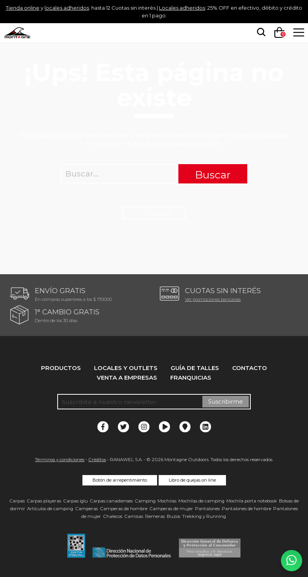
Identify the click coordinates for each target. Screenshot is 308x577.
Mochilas (166, 501)
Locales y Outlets (125, 368)
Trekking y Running (204, 516)
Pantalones (207, 508)
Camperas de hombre (123, 508)
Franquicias (190, 377)
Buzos (173, 516)
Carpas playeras (44, 501)
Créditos (97, 459)
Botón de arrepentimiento (119, 480)
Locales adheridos (212, 7)
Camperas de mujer (171, 508)
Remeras (155, 516)
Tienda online (24, 7)
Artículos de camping (50, 508)
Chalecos (112, 516)
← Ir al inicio (154, 213)
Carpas (17, 501)
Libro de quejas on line (192, 480)
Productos (61, 368)
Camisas (133, 516)
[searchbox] (259, 32)
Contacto (249, 368)
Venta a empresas (127, 377)
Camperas (86, 508)
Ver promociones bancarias (213, 299)
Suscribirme (225, 401)
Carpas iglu (75, 501)
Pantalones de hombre (246, 508)
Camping (145, 501)
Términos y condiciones (59, 459)
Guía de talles (195, 368)
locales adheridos (76, 7)
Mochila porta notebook (251, 501)
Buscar (213, 174)
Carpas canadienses (111, 501)
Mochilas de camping (201, 501)
